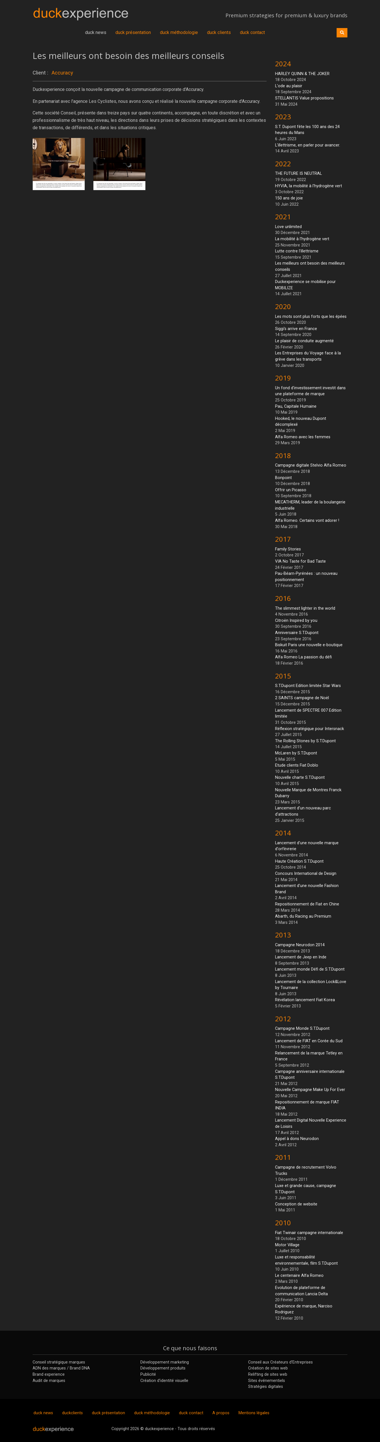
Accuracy (62, 73)
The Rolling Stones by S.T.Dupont (305, 741)
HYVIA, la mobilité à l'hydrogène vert (308, 186)
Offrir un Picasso (290, 490)
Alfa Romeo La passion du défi (303, 657)
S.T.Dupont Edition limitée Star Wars (308, 685)
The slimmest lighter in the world (305, 608)
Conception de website (296, 1204)
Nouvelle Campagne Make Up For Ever (310, 1089)
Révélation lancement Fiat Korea (305, 1000)
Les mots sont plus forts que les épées (311, 316)
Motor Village (287, 1245)
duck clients (219, 32)
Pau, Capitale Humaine (295, 406)
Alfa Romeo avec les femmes (302, 437)
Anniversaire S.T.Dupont (296, 632)
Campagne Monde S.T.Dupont (302, 1028)
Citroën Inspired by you (296, 620)
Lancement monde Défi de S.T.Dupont (310, 969)
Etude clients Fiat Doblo (296, 765)
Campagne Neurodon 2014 (300, 945)
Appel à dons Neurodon (297, 1138)
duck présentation (133, 32)
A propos (220, 1413)
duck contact (252, 32)
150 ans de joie (289, 198)
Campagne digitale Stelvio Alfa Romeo (310, 465)
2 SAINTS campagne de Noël (302, 698)
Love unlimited (288, 226)
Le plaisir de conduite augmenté (304, 341)
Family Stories (288, 549)
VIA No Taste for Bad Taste (300, 561)
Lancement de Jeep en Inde (300, 957)
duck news (95, 32)
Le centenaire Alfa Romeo (299, 1275)
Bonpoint (283, 477)
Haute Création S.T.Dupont (299, 861)
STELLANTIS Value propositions (304, 98)
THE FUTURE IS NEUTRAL (298, 173)
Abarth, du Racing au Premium (303, 916)
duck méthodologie (179, 32)
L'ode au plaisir (288, 86)
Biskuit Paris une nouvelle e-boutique (309, 645)
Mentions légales (253, 1413)
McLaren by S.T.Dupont (296, 753)
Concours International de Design (305, 873)
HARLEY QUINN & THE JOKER (302, 73)
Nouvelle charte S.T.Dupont (300, 777)
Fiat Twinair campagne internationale (309, 1232)
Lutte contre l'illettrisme (296, 251)
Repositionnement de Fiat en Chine (307, 904)
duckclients (72, 1413)
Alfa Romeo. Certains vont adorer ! (307, 520)
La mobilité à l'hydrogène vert (302, 239)
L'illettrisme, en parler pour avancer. (307, 145)
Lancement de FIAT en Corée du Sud (309, 1041)
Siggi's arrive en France (296, 328)
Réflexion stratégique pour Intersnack (309, 728)
